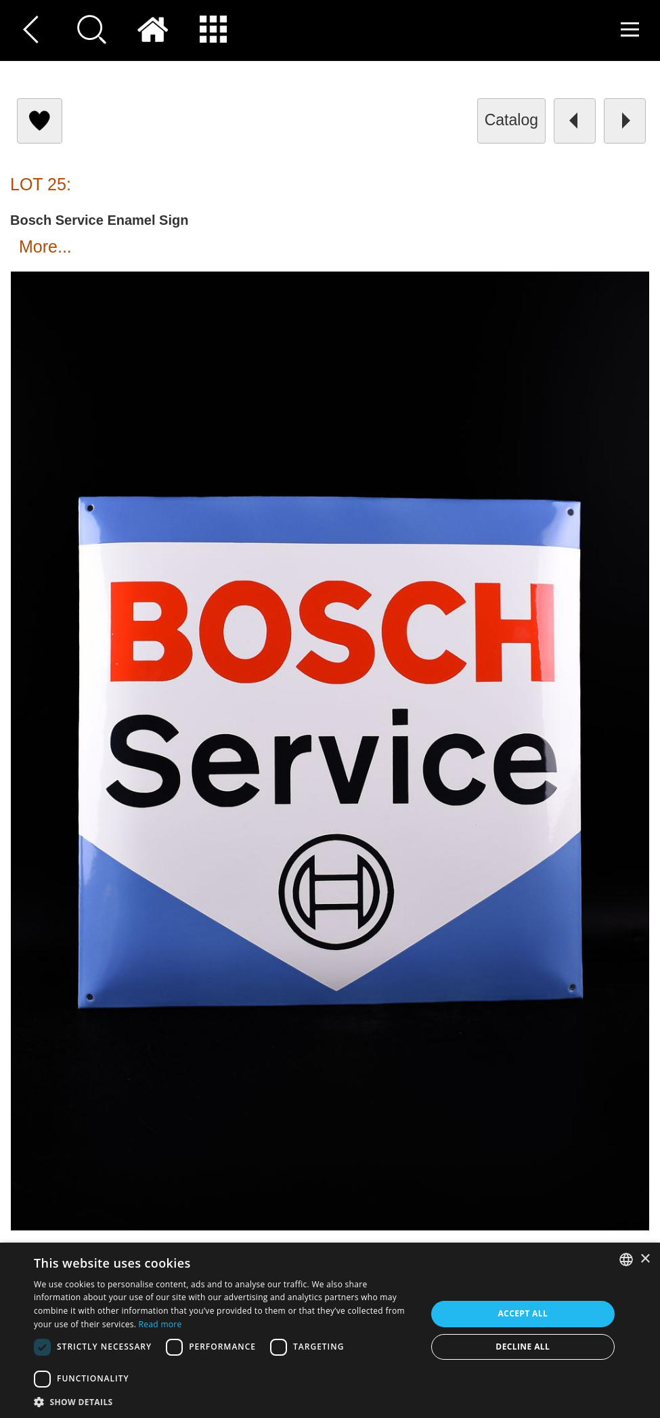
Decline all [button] (523, 1346)
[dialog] (330, 1330)
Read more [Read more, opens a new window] (160, 1324)
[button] (224, 1401)
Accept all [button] (523, 1313)
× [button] (645, 1259)
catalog (511, 120)
